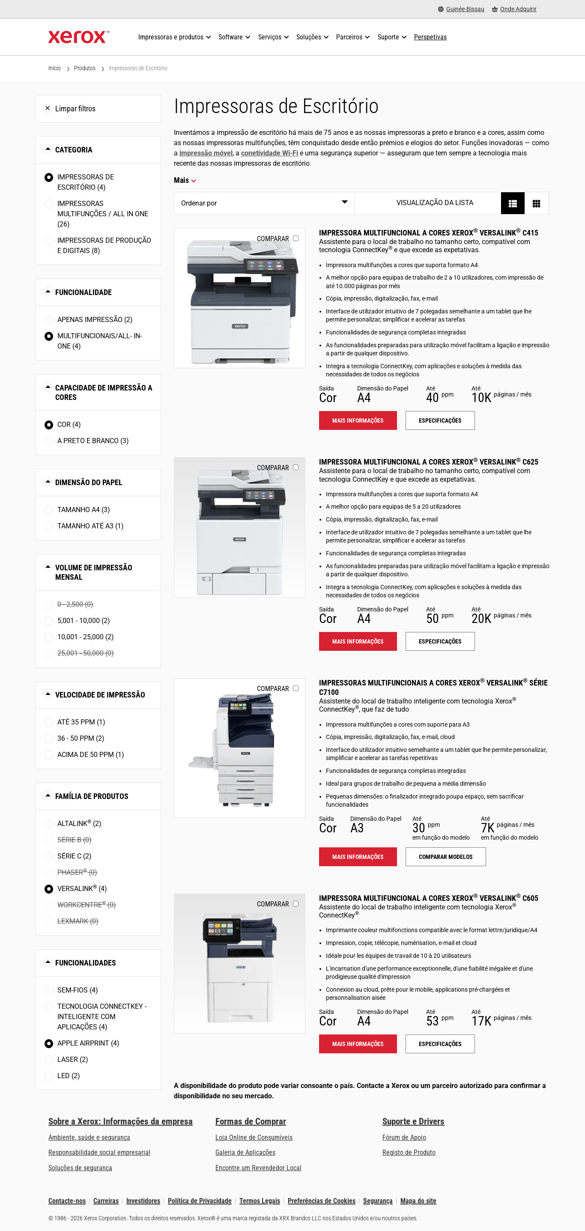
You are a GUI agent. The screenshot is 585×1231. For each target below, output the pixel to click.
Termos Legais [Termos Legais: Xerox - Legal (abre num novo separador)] (259, 1200)
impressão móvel (206, 153)
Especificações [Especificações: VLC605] (440, 1043)
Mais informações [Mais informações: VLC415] (358, 420)
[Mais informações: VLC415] (239, 298)
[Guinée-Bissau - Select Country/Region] (461, 9)
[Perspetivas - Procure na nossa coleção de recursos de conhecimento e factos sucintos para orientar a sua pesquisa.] (430, 37)
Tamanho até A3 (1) (90, 526)
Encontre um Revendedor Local (258, 1168)
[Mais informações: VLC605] (239, 964)
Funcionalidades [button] (85, 962)
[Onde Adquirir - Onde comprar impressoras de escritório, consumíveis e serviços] (514, 9)
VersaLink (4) (82, 888)
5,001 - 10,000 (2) (83, 621)
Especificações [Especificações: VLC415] (440, 420)
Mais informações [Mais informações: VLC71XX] (358, 856)
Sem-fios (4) (77, 990)
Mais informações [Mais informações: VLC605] (358, 1043)
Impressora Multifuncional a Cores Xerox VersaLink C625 (428, 461)
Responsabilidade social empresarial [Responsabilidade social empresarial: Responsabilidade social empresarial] (99, 1152)
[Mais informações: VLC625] (239, 527)
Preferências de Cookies (321, 1200)
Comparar (273, 239)
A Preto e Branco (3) (93, 441)
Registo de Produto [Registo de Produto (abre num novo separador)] (409, 1152)
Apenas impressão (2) (95, 320)
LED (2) (68, 1076)
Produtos (85, 68)
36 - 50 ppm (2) (80, 738)
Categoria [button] (74, 149)
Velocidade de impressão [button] (100, 694)
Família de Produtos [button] (91, 796)
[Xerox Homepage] (79, 37)
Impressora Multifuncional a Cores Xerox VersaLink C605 (428, 898)
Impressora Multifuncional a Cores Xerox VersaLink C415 (428, 232)
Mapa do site (418, 1200)
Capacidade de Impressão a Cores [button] (103, 392)
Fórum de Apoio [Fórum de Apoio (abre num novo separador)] (404, 1137)
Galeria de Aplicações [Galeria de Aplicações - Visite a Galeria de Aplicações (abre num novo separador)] (245, 1152)
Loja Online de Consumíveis (253, 1137)
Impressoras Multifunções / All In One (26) (102, 214)
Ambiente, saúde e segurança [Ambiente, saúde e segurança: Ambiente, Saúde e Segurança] (89, 1137)
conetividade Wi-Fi (269, 153)
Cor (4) (69, 424)
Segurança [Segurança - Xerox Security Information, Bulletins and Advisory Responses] (378, 1200)
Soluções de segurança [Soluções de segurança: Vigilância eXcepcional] (80, 1168)
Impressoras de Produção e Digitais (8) (104, 245)
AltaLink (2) (79, 823)
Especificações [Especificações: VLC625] (440, 641)
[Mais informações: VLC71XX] (239, 748)
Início (54, 68)
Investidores (143, 1200)
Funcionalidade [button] (83, 292)
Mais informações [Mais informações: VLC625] (358, 641)
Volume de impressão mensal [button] (93, 572)
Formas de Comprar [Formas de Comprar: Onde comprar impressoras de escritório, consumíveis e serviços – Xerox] (250, 1121)
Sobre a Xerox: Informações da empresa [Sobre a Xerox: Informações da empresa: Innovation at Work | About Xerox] (120, 1121)
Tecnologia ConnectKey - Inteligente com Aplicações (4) (101, 1016)
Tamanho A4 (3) (83, 510)
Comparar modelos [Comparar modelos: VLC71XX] (446, 856)
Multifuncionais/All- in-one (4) (99, 341)
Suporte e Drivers (413, 1121)
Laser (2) (72, 1059)
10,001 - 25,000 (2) (85, 637)
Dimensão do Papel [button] (88, 482)
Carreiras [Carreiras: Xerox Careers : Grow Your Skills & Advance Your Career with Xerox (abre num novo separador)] (106, 1200)
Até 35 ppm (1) (81, 722)
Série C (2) (74, 856)
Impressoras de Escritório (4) (85, 182)
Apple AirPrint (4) (88, 1043)
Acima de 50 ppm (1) (90, 755)
